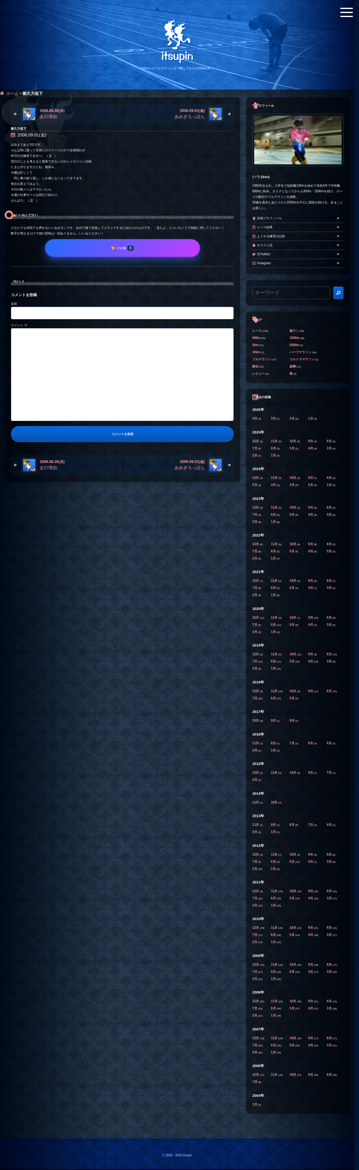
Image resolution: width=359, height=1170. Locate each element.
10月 (293, 441)
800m (256, 338)
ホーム (12, 93)
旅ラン (294, 330)
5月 (292, 448)
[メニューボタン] (346, 12)
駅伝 (255, 366)
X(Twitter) (263, 254)
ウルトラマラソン (302, 359)
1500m (294, 338)
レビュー (258, 373)
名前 (14, 303)
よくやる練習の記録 (271, 236)
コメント (19, 325)
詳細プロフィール (269, 218)
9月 (311, 441)
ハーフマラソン (300, 352)
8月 (329, 441)
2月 (292, 418)
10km (256, 352)
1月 (311, 418)
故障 (293, 366)
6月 (274, 448)
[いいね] (122, 248)
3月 (274, 418)
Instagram (264, 263)
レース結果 (265, 227)
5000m (294, 345)
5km (255, 345)
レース (257, 330)
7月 (255, 448)
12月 (256, 441)
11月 (274, 441)
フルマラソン (261, 359)
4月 (255, 418)
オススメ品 (265, 245)
